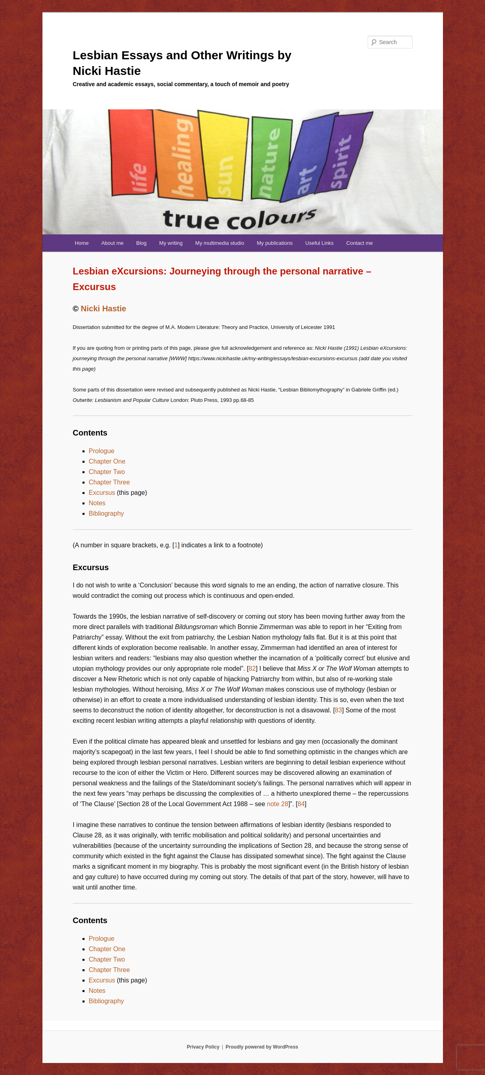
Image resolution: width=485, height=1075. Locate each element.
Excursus (102, 492)
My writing (171, 243)
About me (112, 243)
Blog (141, 243)
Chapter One (107, 461)
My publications (275, 243)
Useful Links (319, 243)
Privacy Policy (203, 1047)
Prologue (102, 451)
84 (301, 804)
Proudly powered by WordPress (261, 1047)
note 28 (277, 804)
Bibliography (106, 513)
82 (252, 668)
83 (338, 710)
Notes (97, 503)
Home (82, 243)
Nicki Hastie (103, 308)
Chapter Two (107, 471)
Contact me (359, 243)
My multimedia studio (219, 243)
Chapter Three (109, 482)
